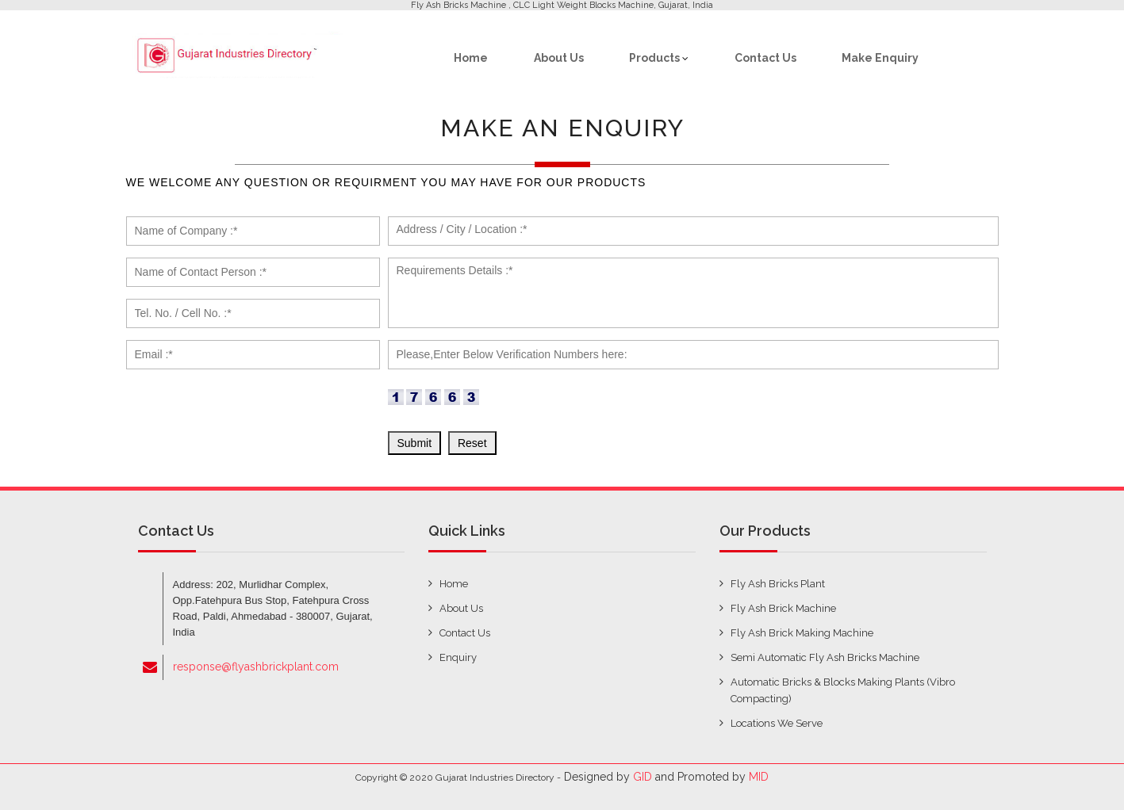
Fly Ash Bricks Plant (778, 584)
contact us (464, 633)
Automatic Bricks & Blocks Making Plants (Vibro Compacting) (843, 690)
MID (759, 776)
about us (461, 608)
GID (642, 776)
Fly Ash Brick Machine (783, 608)
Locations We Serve (777, 723)
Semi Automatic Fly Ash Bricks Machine (825, 657)
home (453, 584)
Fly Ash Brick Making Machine (802, 633)
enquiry (458, 657)
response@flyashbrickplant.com (256, 666)
